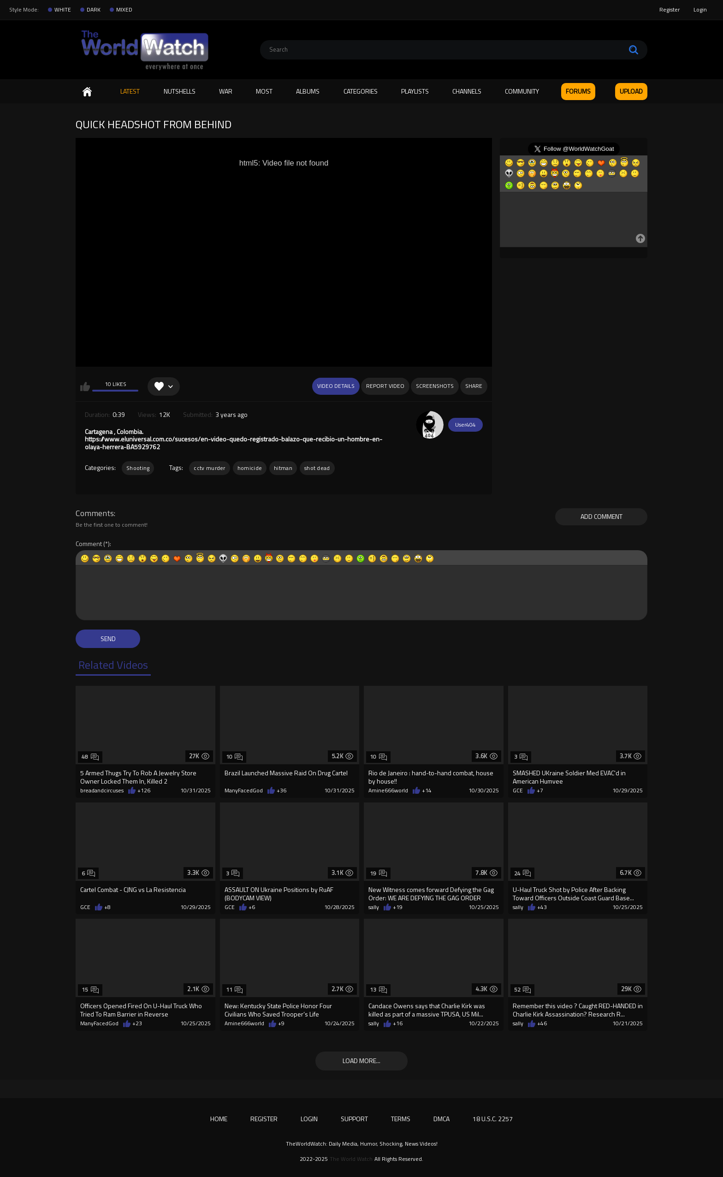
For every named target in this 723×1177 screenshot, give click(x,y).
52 (522, 989)
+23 (137, 1023)
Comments (95, 513)
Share (473, 385)
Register (669, 9)
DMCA (441, 1119)
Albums (308, 91)
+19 (398, 907)
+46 (542, 1023)
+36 (281, 790)
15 (90, 989)
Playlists (415, 91)
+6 (252, 907)
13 (378, 989)
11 (234, 989)
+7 (540, 790)
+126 (143, 790)
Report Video (385, 385)
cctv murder (209, 468)
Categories (361, 91)
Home (87, 91)
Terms (400, 1119)
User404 (465, 424)
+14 (427, 790)
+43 (542, 907)
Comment (89, 544)
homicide (249, 468)
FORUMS (578, 91)
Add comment (601, 516)
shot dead (317, 468)
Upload (631, 91)
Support (354, 1119)
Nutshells (180, 91)
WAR (225, 91)
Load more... (361, 1060)
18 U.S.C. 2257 (493, 1119)
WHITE (62, 9)
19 (378, 873)
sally (373, 907)
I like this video (85, 386)
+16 (398, 1023)
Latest (130, 91)
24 (522, 873)
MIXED (124, 9)
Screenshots (435, 385)
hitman (283, 468)
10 (234, 756)
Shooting (137, 468)
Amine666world (388, 790)
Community (522, 91)
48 (90, 756)
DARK (94, 9)
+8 (107, 907)
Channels (466, 91)
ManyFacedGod (244, 790)
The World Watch (351, 1159)
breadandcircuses (102, 790)
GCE (518, 790)
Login (700, 9)
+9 (281, 1023)
